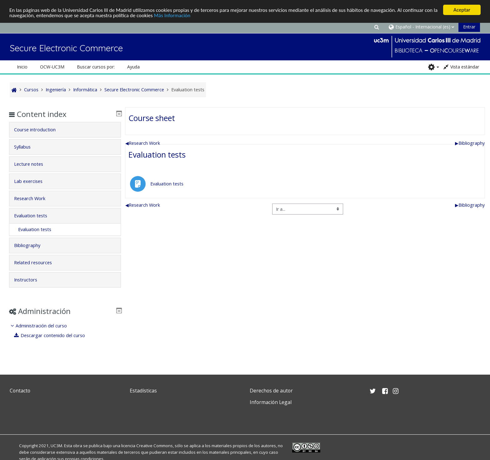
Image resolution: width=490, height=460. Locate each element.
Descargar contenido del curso (54, 335)
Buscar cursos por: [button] (96, 67)
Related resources (37, 262)
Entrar (469, 27)
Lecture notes (33, 164)
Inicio (22, 67)
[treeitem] (64, 330)
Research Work (142, 143)
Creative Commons (154, 445)
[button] (376, 26)
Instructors (30, 280)
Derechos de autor (271, 390)
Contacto (20, 390)
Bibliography (470, 143)
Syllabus (26, 147)
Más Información (172, 15)
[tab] (65, 129)
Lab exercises (32, 181)
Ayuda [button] (133, 67)
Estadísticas (143, 390)
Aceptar (461, 10)
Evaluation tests (157, 154)
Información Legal (271, 402)
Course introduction (39, 130)
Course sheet (151, 118)
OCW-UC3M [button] (52, 67)
